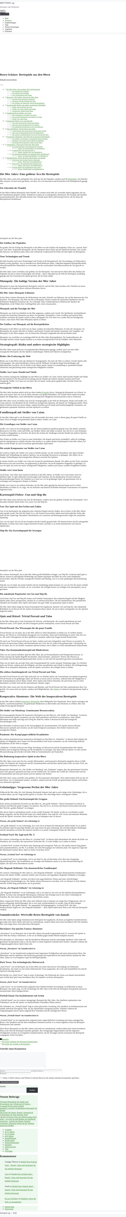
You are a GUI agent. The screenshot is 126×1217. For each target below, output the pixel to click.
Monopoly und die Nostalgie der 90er (24, 101)
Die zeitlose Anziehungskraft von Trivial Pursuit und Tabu (30, 135)
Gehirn (56, 689)
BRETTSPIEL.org (7, 3)
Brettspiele (72, 179)
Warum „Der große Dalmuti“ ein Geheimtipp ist (31, 148)
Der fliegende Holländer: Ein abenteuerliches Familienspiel (30, 154)
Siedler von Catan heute (19, 119)
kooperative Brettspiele (30, 701)
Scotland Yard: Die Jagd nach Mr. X (23, 150)
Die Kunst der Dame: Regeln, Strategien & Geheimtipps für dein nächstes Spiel (16, 1116)
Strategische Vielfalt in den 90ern (22, 111)
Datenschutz (9, 1210)
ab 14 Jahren (10, 1137)
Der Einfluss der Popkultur (20, 93)
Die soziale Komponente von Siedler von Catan (27, 117)
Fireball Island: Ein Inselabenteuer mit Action (26, 167)
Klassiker (8, 31)
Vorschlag (8, 1154)
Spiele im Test (10, 1150)
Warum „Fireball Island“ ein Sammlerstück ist (31, 169)
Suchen (3, 1089)
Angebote (8, 29)
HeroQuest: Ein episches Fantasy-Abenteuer (26, 160)
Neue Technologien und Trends (22, 95)
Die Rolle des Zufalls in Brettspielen (16, 1044)
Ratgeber (8, 20)
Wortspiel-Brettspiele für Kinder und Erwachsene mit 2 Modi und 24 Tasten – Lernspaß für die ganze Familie (15, 1107)
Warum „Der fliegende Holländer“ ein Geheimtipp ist (33, 156)
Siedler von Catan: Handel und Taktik (24, 109)
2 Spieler (8, 1133)
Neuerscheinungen (12, 27)
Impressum (9, 1212)
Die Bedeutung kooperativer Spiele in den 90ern (27, 142)
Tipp (6, 25)
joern (7, 1177)
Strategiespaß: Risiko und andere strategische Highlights (26, 105)
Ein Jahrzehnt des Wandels (20, 91)
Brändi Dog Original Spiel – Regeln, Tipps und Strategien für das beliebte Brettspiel (21, 1168)
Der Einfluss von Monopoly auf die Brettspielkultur (28, 103)
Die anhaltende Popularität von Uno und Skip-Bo (27, 127)
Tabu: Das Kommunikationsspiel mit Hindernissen (28, 133)
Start (6, 18)
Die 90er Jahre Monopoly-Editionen (23, 99)
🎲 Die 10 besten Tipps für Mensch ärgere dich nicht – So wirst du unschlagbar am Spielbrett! (18, 1121)
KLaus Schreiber (11, 1202)
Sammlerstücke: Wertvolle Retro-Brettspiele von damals (26, 158)
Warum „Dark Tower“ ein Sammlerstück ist (30, 165)
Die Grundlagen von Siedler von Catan (24, 115)
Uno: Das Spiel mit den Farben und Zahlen (25, 123)
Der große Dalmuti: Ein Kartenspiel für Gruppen (27, 147)
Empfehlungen (10, 23)
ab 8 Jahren (9, 1139)
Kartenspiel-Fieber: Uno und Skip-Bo (19, 121)
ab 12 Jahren (10, 1135)
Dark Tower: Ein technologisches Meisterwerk (26, 163)
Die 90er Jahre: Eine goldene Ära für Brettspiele (23, 89)
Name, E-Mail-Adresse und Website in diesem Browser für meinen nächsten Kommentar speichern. (41, 1081)
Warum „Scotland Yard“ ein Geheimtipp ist (30, 152)
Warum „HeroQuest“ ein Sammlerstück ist (30, 162)
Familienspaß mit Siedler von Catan (18, 113)
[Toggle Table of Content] (2, 85)
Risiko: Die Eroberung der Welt (22, 107)
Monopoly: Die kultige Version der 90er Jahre (22, 97)
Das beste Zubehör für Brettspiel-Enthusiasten (19, 1042)
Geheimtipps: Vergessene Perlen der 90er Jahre (22, 145)
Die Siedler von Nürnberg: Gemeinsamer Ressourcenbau (30, 139)
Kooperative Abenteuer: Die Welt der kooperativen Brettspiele (28, 137)
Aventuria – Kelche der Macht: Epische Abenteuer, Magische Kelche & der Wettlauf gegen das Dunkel (17, 1126)
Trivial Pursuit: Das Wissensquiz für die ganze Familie (29, 131)
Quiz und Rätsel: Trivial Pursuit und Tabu (20, 129)
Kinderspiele (10, 1143)
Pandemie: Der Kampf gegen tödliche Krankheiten (28, 141)
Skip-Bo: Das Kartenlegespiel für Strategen (25, 125)
